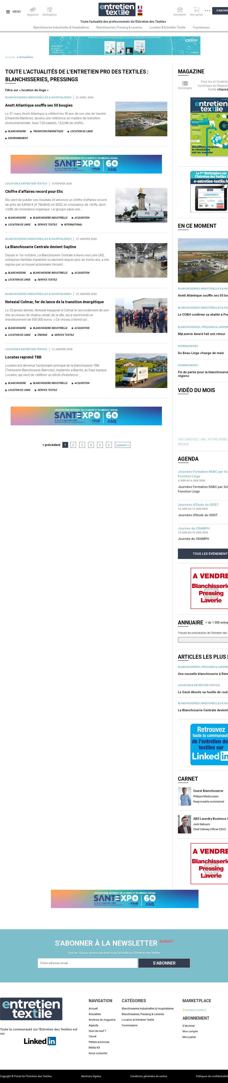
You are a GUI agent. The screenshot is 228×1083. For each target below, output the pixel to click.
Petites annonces (99, 1042)
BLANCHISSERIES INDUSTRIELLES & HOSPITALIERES (38, 97)
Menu (13, 12)
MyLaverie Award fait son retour (201, 334)
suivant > (122, 445)
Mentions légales (91, 1076)
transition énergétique (48, 131)
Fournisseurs (201, 27)
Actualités (26, 57)
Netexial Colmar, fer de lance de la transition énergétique (54, 302)
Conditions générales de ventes (148, 1076)
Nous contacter (98, 1053)
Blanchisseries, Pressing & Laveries (119, 27)
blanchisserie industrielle (50, 217)
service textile (47, 224)
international (73, 224)
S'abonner (188, 1025)
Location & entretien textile (26, 183)
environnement (18, 138)
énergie (42, 335)
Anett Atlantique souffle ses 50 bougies (39, 105)
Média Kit (94, 1047)
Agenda (93, 1025)
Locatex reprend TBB (23, 357)
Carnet (92, 1036)
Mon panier (189, 1037)
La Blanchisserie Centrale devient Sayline (40, 247)
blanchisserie (17, 131)
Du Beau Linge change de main (201, 353)
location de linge (81, 131)
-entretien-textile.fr (194, 1010)
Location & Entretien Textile (167, 27)
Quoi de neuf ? (97, 1031)
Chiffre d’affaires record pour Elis (34, 191)
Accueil (10, 57)
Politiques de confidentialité (212, 1076)
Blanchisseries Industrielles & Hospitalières (61, 27)
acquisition (82, 217)
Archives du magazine (102, 1019)
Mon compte (190, 1031)
